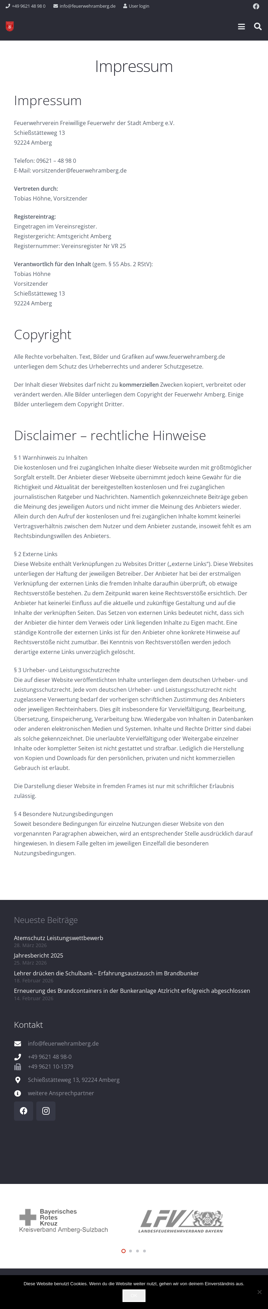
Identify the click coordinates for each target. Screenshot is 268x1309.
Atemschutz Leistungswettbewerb (58, 938)
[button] (241, 26)
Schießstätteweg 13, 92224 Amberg (74, 1080)
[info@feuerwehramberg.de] (21, 1043)
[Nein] (259, 1291)
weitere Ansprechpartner (61, 1093)
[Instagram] (45, 1111)
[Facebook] (256, 6)
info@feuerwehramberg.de (63, 1043)
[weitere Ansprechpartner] (21, 1093)
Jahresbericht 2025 (38, 955)
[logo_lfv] (194, 1220)
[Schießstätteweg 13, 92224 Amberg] (21, 1080)
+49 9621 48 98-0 (50, 1057)
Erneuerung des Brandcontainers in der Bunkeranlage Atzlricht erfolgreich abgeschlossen (132, 991)
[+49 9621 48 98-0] (21, 1057)
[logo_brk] (74, 1220)
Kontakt (28, 1024)
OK (134, 1295)
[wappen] (10, 26)
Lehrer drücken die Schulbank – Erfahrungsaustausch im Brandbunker (106, 973)
